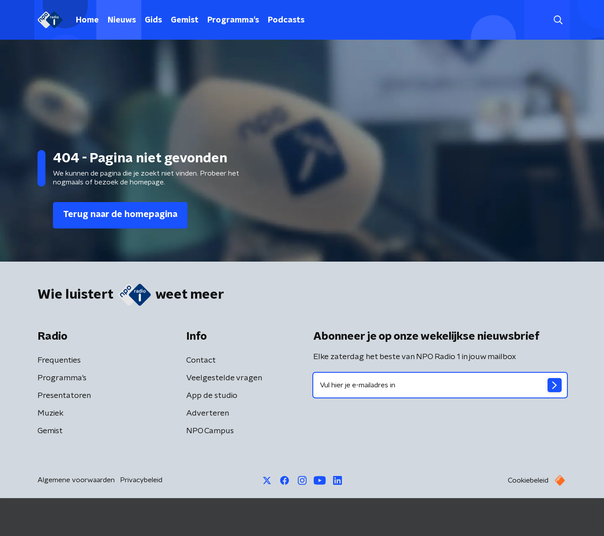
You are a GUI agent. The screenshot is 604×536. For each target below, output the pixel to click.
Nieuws (122, 20)
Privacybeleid (141, 480)
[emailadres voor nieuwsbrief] (440, 385)
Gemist (185, 20)
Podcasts (286, 20)
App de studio (211, 396)
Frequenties (59, 360)
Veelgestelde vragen (224, 378)
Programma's (233, 20)
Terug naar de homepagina (120, 214)
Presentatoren (64, 396)
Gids (153, 20)
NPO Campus (210, 431)
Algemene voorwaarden (76, 480)
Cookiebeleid (528, 480)
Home (87, 20)
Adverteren (207, 413)
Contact (201, 360)
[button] (558, 20)
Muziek (51, 413)
